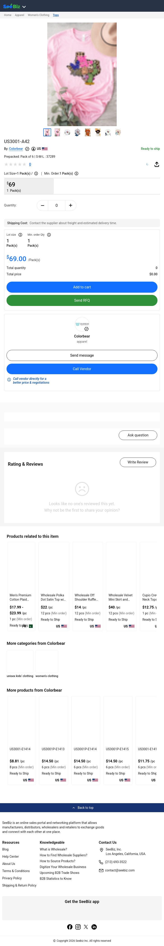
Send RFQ (82, 300)
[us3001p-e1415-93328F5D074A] (118, 720)
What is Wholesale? (53, 849)
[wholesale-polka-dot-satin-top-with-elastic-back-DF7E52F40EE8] (54, 567)
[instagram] (78, 927)
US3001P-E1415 (117, 749)
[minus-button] (42, 205)
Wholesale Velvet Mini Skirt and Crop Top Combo (120, 599)
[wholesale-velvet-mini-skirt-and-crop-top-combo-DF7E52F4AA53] (121, 567)
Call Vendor (82, 369)
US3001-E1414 (20, 749)
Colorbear (16, 148)
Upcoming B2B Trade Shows (60, 873)
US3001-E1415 (148, 749)
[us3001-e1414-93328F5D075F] (21, 720)
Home (7, 15)
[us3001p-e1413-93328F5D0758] (53, 720)
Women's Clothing (38, 15)
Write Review (138, 462)
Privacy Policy (12, 878)
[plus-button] (70, 205)
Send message (82, 355)
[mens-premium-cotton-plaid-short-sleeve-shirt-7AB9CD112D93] (21, 567)
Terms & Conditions (16, 871)
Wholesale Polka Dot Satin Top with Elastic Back (53, 599)
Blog (5, 849)
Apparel (19, 15)
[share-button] (157, 164)
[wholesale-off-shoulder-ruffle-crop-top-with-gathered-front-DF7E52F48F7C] (88, 567)
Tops (56, 15)
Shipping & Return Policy (19, 885)
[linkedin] (94, 927)
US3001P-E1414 (85, 749)
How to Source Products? (57, 861)
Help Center (10, 856)
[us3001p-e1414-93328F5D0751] (86, 720)
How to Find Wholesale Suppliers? (63, 855)
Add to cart (82, 287)
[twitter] (86, 927)
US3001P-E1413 (53, 749)
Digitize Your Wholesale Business (63, 867)
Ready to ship (150, 148)
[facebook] (69, 927)
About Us (8, 864)
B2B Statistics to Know (56, 878)
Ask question (138, 435)
